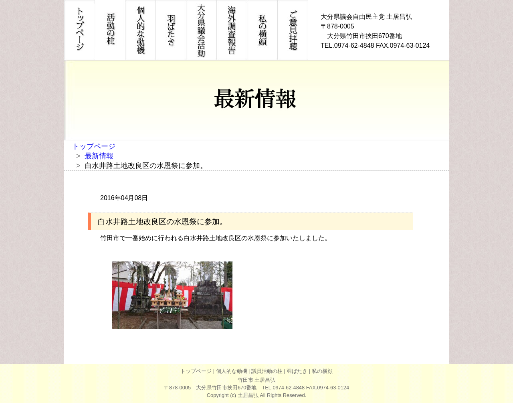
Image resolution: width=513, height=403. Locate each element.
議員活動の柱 (267, 371)
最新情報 (99, 156)
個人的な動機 (231, 371)
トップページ (93, 146)
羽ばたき (297, 371)
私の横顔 (322, 371)
